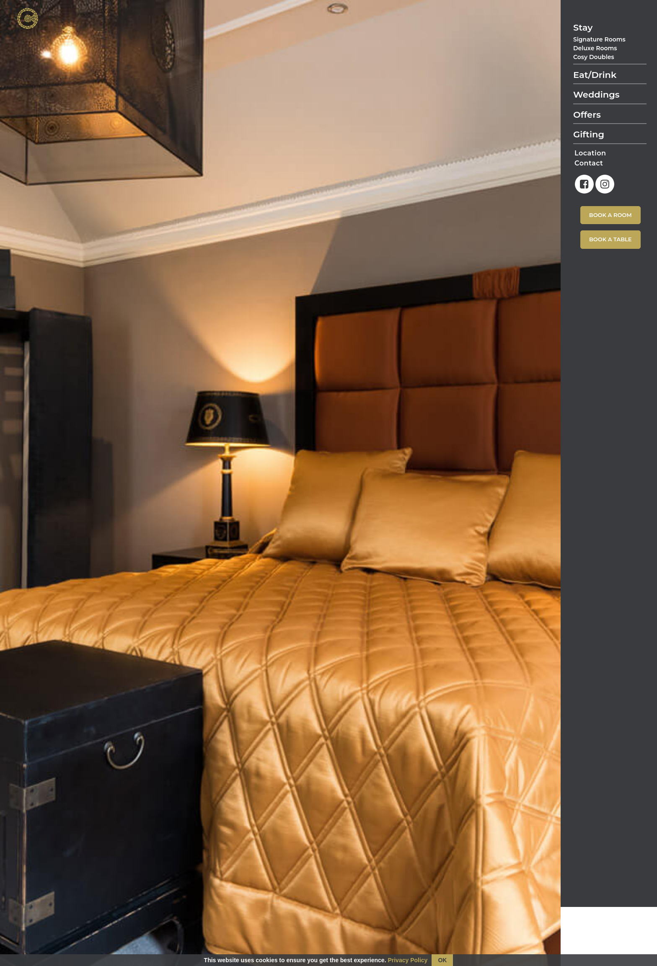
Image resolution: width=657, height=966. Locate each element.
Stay (582, 27)
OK (442, 960)
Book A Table (610, 239)
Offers (587, 114)
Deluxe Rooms (595, 48)
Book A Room (610, 215)
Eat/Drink (594, 75)
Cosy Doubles (593, 57)
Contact (588, 163)
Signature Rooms (599, 39)
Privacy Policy (407, 960)
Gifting (588, 134)
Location (590, 153)
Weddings (596, 94)
